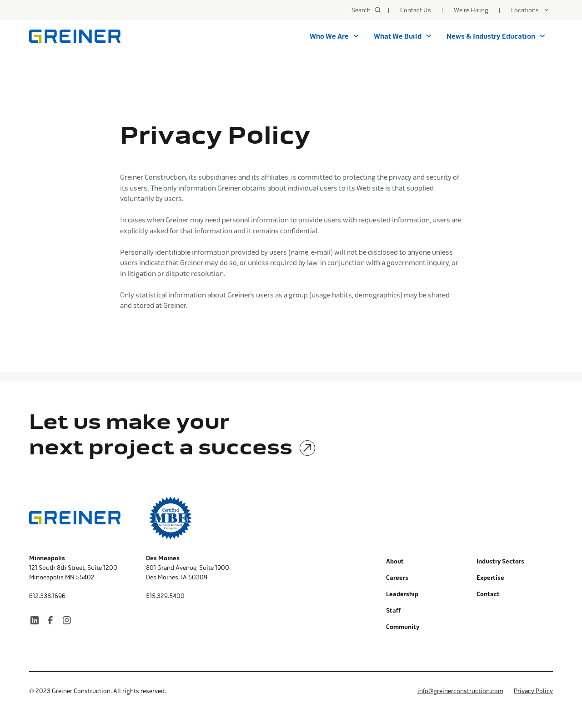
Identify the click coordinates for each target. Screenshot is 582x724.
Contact (488, 594)
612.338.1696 (47, 595)
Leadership (402, 594)
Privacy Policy (533, 690)
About (395, 561)
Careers (397, 578)
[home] (74, 36)
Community (402, 627)
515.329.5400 (165, 595)
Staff (393, 610)
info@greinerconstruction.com (460, 690)
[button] (530, 10)
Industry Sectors (500, 561)
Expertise (490, 578)
